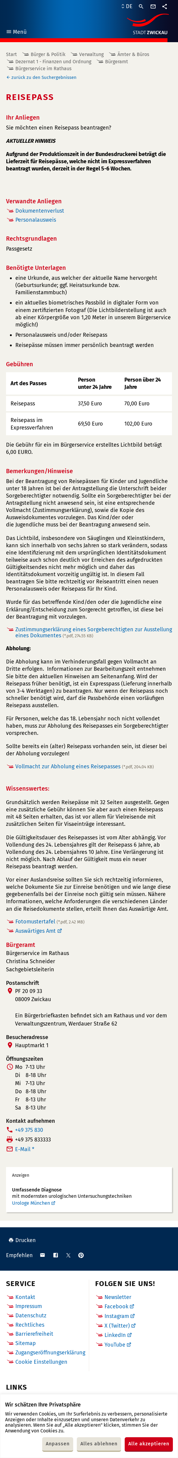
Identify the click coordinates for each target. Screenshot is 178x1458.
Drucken (22, 1240)
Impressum (28, 1306)
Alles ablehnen (98, 1444)
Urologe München (31, 1203)
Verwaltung (91, 54)
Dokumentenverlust (39, 211)
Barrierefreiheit (34, 1334)
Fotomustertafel (50, 921)
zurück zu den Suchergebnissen (44, 77)
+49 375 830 (29, 1130)
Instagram (117, 1316)
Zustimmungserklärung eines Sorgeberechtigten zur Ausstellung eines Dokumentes (93, 632)
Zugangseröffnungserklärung (50, 1352)
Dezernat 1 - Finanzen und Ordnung (53, 61)
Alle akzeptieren (148, 1444)
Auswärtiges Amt (35, 931)
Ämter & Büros (133, 54)
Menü (16, 33)
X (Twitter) (117, 1325)
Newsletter (118, 1297)
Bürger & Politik (48, 54)
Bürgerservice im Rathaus (43, 68)
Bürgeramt (116, 61)
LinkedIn (115, 1335)
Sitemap (25, 1343)
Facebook (116, 1306)
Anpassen (58, 1444)
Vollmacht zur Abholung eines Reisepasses (84, 766)
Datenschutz (30, 1315)
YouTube (115, 1344)
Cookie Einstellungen (41, 1362)
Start (11, 54)
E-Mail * (24, 1149)
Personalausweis (35, 220)
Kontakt (25, 1297)
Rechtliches (29, 1325)
